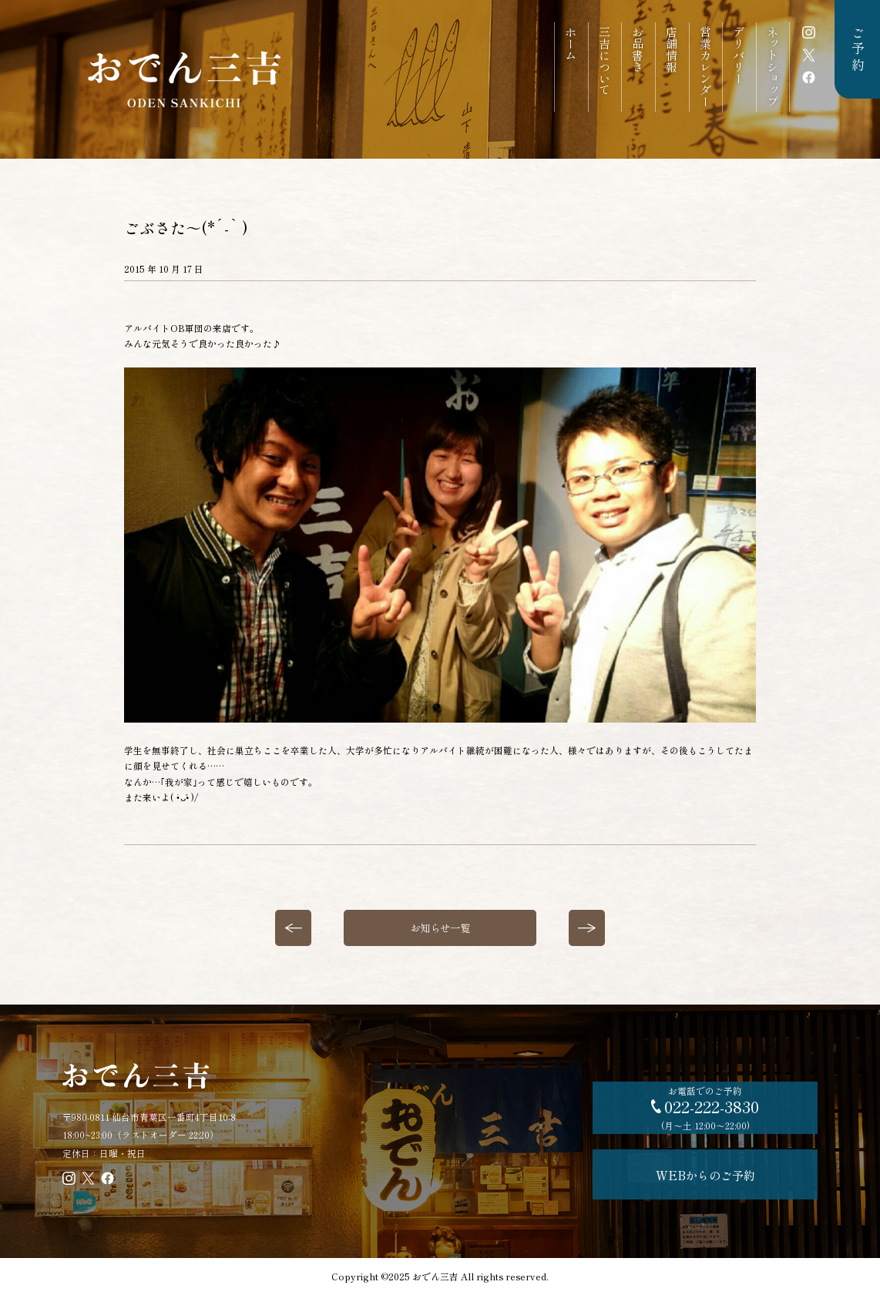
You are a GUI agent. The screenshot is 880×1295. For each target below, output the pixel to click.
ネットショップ (772, 66)
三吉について (604, 61)
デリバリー (739, 55)
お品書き (638, 49)
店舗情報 (671, 49)
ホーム (571, 43)
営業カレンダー (705, 66)
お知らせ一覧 (440, 927)
